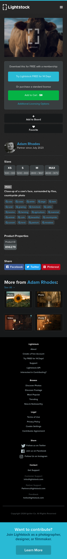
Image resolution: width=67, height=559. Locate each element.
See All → (9, 287)
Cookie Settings (33, 426)
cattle (48, 206)
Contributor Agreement (33, 430)
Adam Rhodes (28, 143)
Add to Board (33, 118)
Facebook (14, 267)
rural (9, 206)
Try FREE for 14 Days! (33, 358)
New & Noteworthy (33, 403)
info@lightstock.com (33, 479)
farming (23, 212)
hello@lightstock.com (33, 497)
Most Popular (33, 394)
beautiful (33, 217)
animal (10, 217)
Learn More (33, 550)
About (33, 349)
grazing (21, 206)
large (42, 201)
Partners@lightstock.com (33, 488)
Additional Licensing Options (33, 104)
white (31, 201)
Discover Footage (33, 390)
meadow (47, 222)
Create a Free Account (33, 353)
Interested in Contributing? (34, 372)
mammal (53, 212)
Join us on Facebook (36, 450)
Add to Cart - (34, 95)
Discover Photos (33, 385)
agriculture (38, 212)
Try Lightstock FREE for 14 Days (33, 76)
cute (21, 217)
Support (33, 363)
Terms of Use (33, 416)
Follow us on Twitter (36, 445)
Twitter (32, 267)
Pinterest (51, 267)
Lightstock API (33, 367)
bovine (10, 212)
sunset (10, 222)
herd (21, 222)
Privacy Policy (33, 421)
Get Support (33, 470)
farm (52, 201)
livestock (34, 206)
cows (19, 201)
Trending (33, 399)
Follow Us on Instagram (36, 456)
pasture (34, 222)
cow (9, 201)
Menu (61, 7)
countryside (50, 217)
